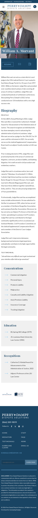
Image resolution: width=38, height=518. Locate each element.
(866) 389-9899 (9, 422)
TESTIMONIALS (8, 441)
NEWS (23, 441)
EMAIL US (25, 446)
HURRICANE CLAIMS (7, 446)
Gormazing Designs (15, 510)
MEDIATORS (7, 437)
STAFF (23, 433)
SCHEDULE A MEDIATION (9, 453)
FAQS (23, 437)
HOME (4, 433)
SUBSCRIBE (30, 462)
